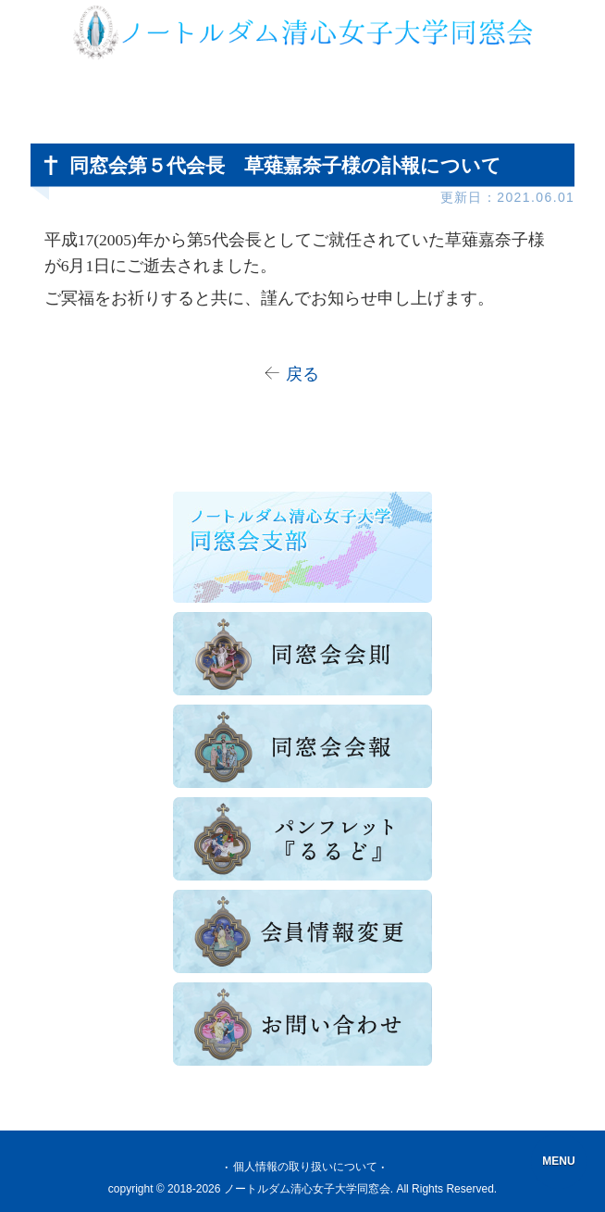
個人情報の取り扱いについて (305, 1166)
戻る (302, 374)
